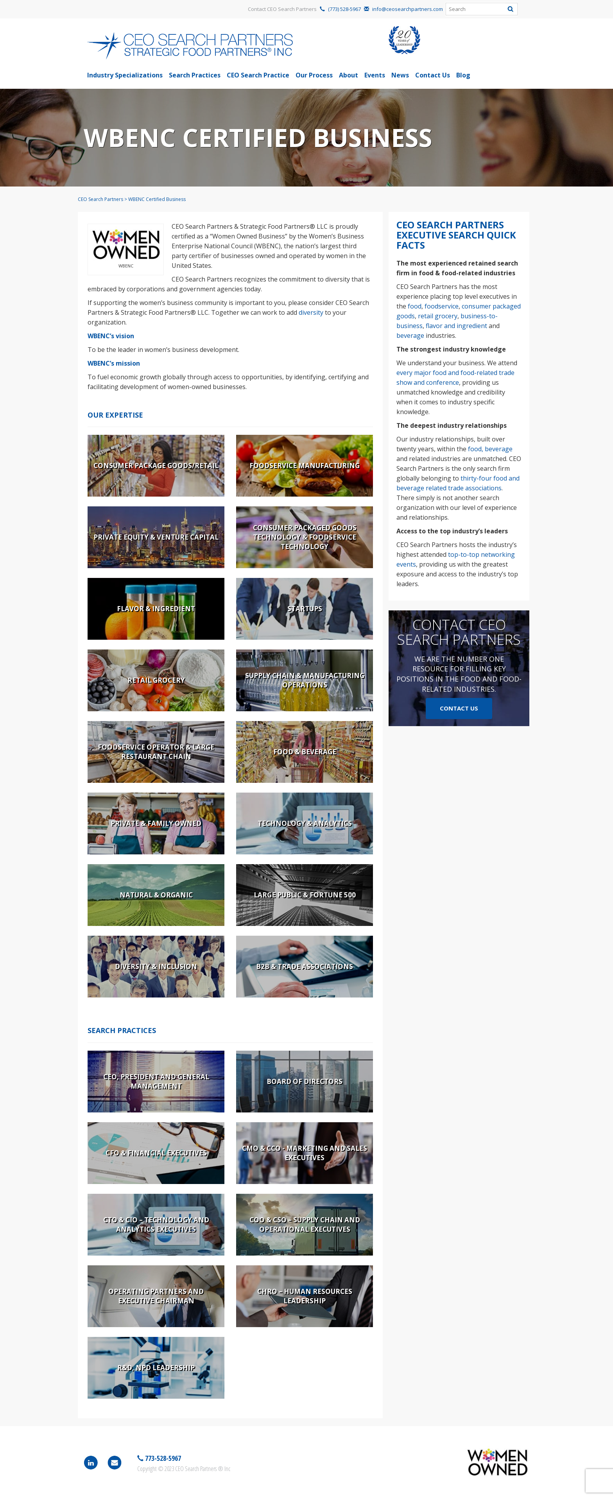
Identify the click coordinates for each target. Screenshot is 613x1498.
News (400, 75)
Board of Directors (304, 1081)
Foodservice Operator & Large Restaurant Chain (156, 752)
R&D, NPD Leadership (156, 1367)
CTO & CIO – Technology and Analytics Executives (156, 1224)
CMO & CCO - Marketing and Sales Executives (304, 1153)
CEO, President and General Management (156, 1081)
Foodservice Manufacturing (304, 465)
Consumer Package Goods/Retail (156, 465)
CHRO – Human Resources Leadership (304, 1296)
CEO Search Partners (100, 199)
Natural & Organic (156, 894)
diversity (311, 312)
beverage (410, 335)
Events (374, 75)
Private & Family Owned (156, 823)
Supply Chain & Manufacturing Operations (304, 680)
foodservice (442, 306)
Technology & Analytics (305, 823)
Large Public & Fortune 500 (305, 894)
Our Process (314, 75)
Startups (304, 608)
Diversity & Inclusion (156, 966)
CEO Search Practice (258, 75)
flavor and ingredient (456, 325)
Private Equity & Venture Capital (156, 537)
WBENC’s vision (111, 336)
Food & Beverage (304, 751)
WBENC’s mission (114, 363)
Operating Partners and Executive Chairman (156, 1296)
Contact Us (432, 75)
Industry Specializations (125, 75)
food (414, 306)
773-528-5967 (162, 1458)
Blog (463, 75)
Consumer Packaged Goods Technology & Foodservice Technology (305, 537)
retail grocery (437, 316)
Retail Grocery (156, 680)
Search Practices (194, 75)
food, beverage (490, 449)
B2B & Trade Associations (304, 966)
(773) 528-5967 (344, 9)
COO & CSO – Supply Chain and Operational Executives (304, 1224)
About (348, 75)
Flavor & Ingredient (156, 608)
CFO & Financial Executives (156, 1152)
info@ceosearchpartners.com (407, 9)
